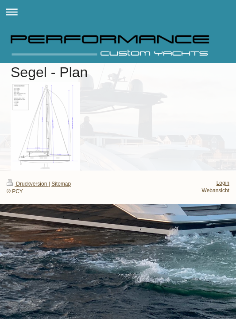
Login (223, 183)
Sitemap (61, 184)
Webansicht (215, 190)
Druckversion (28, 184)
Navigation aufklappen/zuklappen (118, 11)
